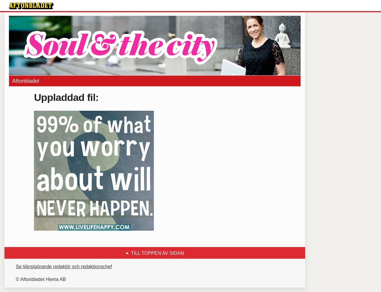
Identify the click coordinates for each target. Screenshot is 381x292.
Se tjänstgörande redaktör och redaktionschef (64, 266)
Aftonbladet (25, 81)
